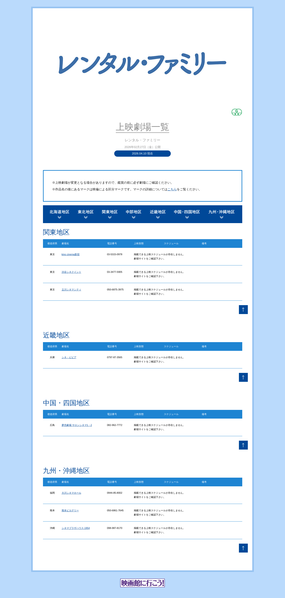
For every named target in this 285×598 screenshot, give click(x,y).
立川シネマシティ (71, 289)
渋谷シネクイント (71, 272)
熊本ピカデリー (70, 510)
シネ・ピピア (69, 357)
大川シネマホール (71, 492)
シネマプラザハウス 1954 (76, 528)
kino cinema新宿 (71, 254)
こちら (172, 189)
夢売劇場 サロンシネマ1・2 (77, 425)
